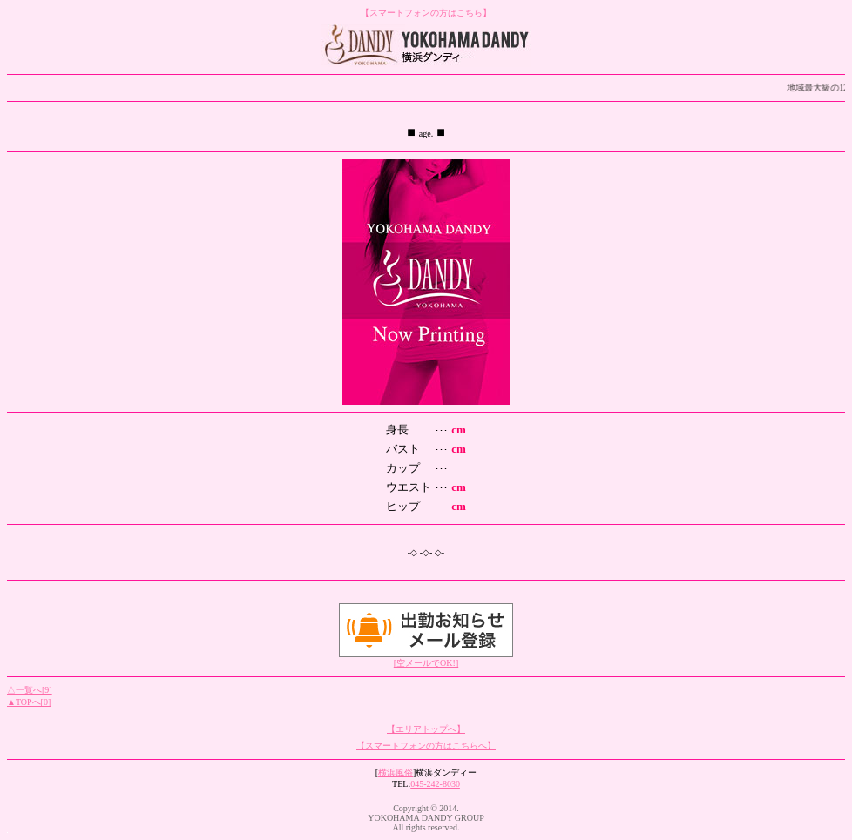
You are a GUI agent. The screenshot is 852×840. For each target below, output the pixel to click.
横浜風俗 (395, 772)
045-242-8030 (435, 784)
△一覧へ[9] (29, 690)
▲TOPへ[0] (29, 702)
